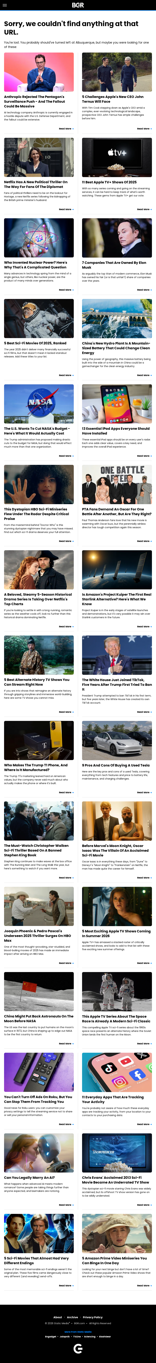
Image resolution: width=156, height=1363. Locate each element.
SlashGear (105, 1336)
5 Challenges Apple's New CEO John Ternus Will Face (112, 99)
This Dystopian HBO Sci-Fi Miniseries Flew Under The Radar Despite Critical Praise (36, 514)
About (57, 1317)
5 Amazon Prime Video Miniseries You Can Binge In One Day (114, 1260)
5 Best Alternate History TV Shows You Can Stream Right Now (36, 682)
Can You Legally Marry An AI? (29, 1177)
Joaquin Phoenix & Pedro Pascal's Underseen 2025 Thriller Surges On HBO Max (37, 936)
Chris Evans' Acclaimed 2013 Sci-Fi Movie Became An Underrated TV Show (115, 1180)
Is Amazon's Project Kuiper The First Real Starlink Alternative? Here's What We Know (116, 599)
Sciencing (89, 1336)
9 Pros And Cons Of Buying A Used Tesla (116, 765)
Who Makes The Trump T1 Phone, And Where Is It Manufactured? (36, 767)
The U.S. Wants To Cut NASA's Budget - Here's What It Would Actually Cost (37, 431)
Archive (72, 1317)
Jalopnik (65, 1336)
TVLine (77, 1336)
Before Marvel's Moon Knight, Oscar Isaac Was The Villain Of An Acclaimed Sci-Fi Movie (115, 850)
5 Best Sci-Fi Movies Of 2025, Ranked (35, 343)
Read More (65, 128)
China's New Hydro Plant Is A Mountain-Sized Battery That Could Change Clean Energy (116, 348)
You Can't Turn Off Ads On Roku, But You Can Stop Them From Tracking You (38, 1099)
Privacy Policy (93, 1317)
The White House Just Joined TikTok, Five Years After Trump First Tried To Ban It (117, 685)
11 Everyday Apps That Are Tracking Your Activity (113, 1099)
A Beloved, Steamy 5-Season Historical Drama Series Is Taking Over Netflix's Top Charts (38, 599)
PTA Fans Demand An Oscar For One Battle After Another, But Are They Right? (117, 511)
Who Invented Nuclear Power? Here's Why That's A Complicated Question (35, 264)
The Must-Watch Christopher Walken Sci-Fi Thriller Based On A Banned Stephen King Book (36, 850)
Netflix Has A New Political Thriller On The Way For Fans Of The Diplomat (35, 184)
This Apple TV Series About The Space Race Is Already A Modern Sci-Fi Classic (116, 1018)
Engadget (50, 1336)
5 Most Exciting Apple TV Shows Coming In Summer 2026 (116, 933)
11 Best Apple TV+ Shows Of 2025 (109, 182)
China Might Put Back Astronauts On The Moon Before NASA (38, 1018)
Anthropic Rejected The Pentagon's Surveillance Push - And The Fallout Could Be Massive (34, 101)
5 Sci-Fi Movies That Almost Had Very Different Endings (36, 1260)
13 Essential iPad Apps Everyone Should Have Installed (116, 431)
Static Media (61, 1324)
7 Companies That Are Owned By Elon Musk (114, 265)
